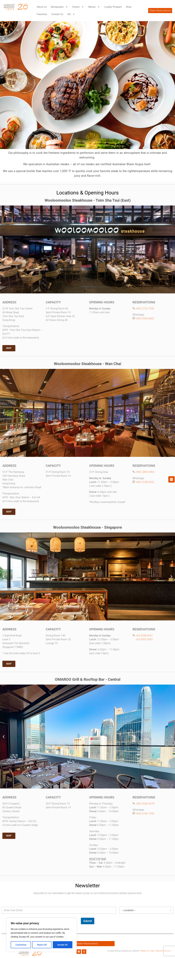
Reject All (42, 944)
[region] (41, 935)
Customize (21, 944)
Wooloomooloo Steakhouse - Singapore (87, 527)
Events (78, 7)
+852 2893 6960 (145, 471)
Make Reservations (160, 10)
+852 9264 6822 (145, 318)
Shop (128, 6)
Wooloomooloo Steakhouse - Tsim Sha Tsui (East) (88, 200)
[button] (4, 85)
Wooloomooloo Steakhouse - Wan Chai (87, 364)
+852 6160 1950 (145, 813)
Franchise (42, 14)
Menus (94, 7)
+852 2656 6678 (145, 803)
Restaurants (59, 7)
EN (71, 14)
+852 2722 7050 (145, 308)
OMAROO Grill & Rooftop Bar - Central (87, 679)
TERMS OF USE (147, 951)
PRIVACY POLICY (163, 951)
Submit (87, 921)
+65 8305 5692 (142, 639)
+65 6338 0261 (144, 635)
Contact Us (57, 14)
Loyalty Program (113, 6)
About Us (42, 6)
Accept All (63, 944)
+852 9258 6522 (145, 482)
